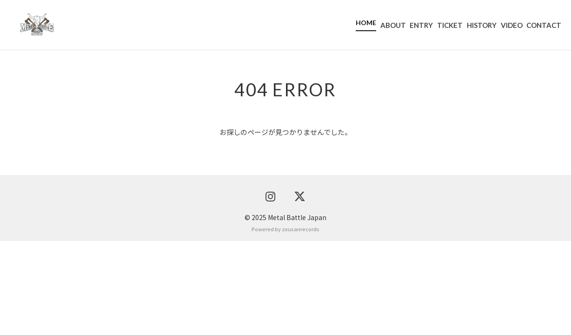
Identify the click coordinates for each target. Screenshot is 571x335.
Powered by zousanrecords (285, 323)
